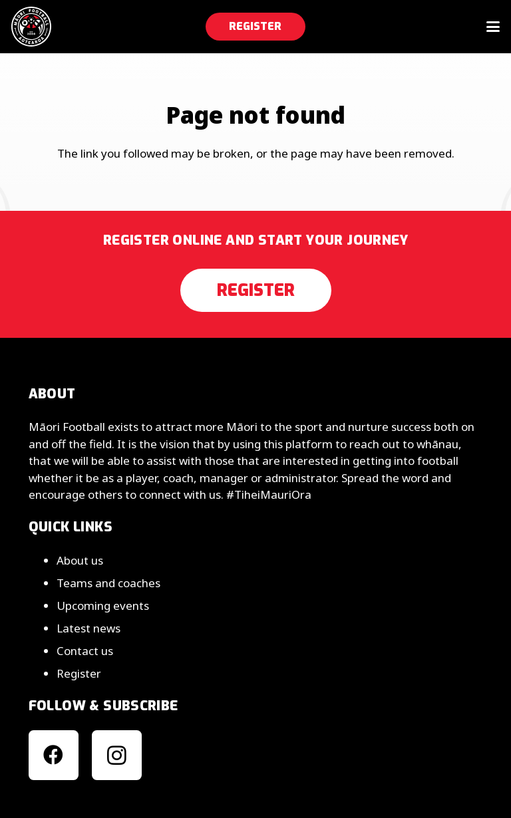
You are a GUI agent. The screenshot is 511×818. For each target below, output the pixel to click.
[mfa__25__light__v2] (31, 27)
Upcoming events (103, 605)
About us (80, 560)
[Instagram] (117, 755)
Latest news (88, 628)
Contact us (85, 650)
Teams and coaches (108, 583)
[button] (492, 26)
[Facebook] (54, 755)
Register (79, 673)
